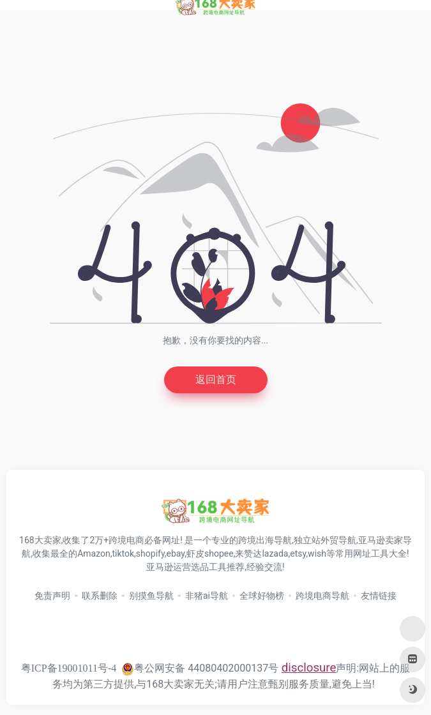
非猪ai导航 (206, 596)
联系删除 (99, 596)
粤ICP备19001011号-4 (69, 668)
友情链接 (379, 596)
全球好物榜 (261, 596)
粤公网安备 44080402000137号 (199, 668)
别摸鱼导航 (151, 596)
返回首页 (215, 379)
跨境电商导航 (322, 596)
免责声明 (52, 596)
